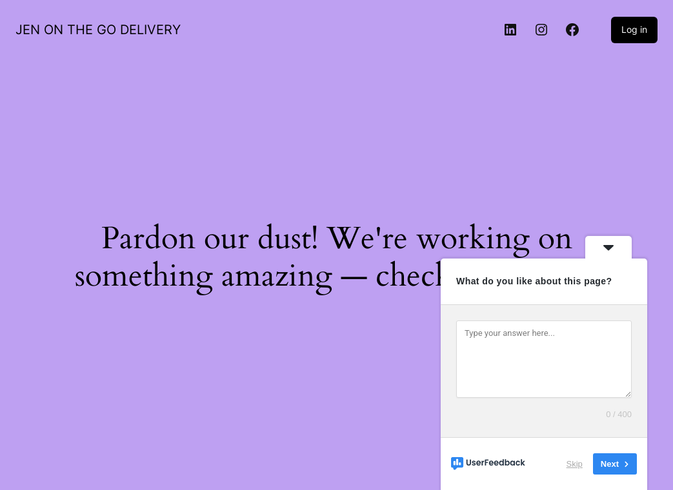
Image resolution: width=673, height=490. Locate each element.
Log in (634, 29)
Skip (575, 464)
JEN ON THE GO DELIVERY (98, 29)
